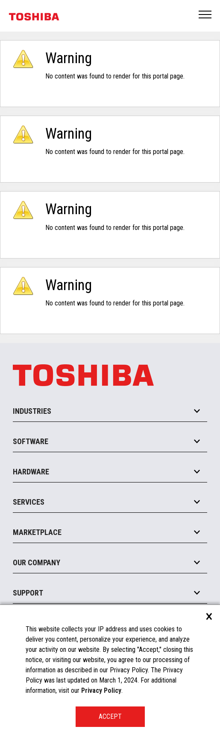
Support (28, 592)
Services (28, 501)
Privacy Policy (101, 690)
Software (30, 441)
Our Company (36, 562)
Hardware (31, 471)
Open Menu (205, 15)
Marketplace (37, 532)
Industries (32, 411)
